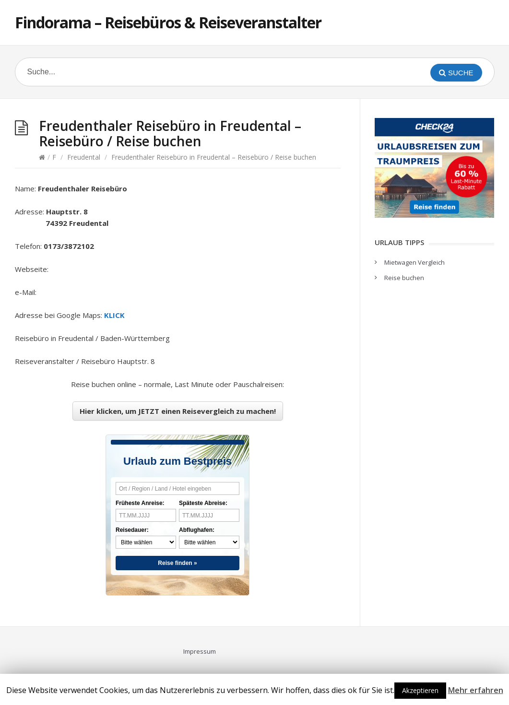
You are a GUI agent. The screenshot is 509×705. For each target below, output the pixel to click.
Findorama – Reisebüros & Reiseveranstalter (168, 22)
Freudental (83, 157)
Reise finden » (177, 563)
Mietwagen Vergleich (414, 262)
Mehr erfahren (475, 690)
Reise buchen (404, 277)
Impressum (199, 651)
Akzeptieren (420, 690)
